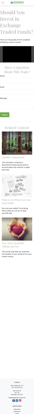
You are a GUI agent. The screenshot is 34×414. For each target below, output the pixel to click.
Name (2, 76)
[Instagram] (20, 400)
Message (3, 98)
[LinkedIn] (17, 400)
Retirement (17, 409)
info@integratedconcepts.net (17, 398)
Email (2, 87)
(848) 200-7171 (19, 385)
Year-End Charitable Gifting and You (13, 245)
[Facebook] (13, 400)
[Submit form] (4, 114)
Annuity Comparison (13, 157)
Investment (17, 411)
